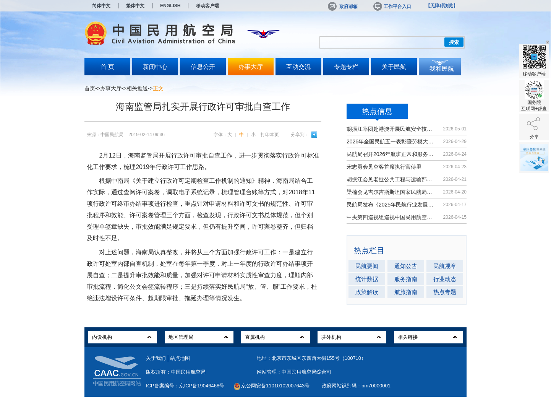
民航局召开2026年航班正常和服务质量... (391, 154)
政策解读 (366, 292)
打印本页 (270, 134)
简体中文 (101, 5)
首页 (89, 88)
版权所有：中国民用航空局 (176, 372)
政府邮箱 (343, 6)
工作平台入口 (391, 6)
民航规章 (444, 266)
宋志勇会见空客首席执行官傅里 (384, 167)
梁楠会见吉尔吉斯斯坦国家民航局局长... (391, 192)
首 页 (107, 66)
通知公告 (405, 266)
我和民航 (441, 68)
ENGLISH (170, 5)
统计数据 (366, 279)
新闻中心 (155, 66)
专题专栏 (346, 66)
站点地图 (180, 358)
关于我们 (156, 358)
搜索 (454, 42)
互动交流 (298, 66)
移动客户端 (207, 5)
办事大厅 (250, 66)
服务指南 (405, 279)
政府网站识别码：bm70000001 (356, 386)
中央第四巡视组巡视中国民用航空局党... (391, 217)
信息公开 (203, 66)
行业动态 (444, 279)
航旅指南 (405, 292)
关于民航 (394, 66)
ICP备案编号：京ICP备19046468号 (185, 386)
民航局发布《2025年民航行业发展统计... (391, 205)
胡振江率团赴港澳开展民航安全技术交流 (391, 129)
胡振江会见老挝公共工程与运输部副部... (391, 179)
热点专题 (444, 292)
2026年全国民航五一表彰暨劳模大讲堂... (391, 141)
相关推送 (137, 88)
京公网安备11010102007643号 (275, 386)
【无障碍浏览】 (442, 5)
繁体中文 (135, 5)
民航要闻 (366, 266)
